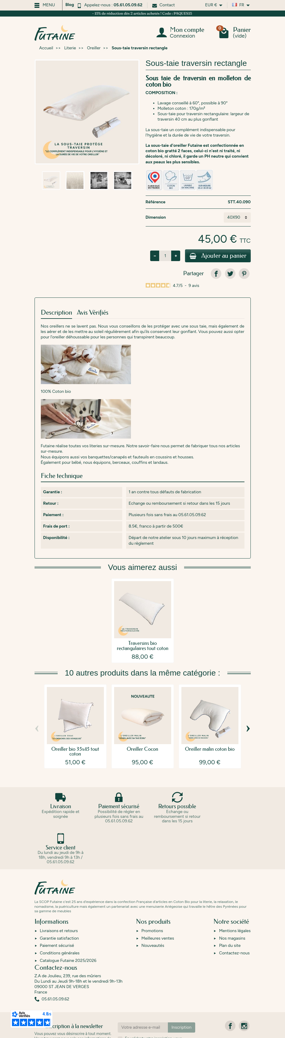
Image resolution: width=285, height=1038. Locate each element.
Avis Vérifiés (92, 313)
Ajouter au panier (217, 256)
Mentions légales (234, 890)
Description (56, 313)
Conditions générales (60, 913)
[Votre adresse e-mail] (143, 987)
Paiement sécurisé (57, 905)
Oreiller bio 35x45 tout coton (75, 752)
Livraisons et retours (59, 890)
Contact (163, 5)
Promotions (152, 890)
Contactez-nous (234, 913)
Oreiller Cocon (142, 749)
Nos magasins (232, 898)
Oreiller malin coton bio (210, 749)
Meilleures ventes (157, 898)
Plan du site (230, 905)
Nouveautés (152, 905)
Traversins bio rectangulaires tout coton (142, 646)
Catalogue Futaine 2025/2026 (68, 920)
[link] (216, 274)
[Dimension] (237, 217)
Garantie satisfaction (59, 898)
